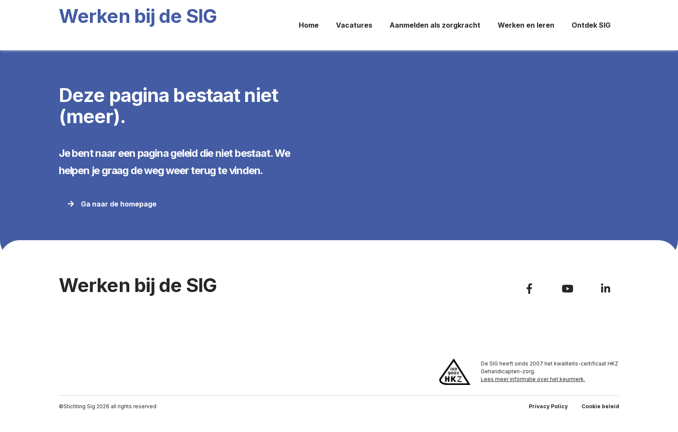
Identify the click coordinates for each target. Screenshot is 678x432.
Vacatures (354, 25)
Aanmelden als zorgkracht (435, 25)
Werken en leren (526, 25)
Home (309, 25)
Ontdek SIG (591, 25)
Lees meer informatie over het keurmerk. (533, 379)
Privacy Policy (548, 406)
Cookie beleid (600, 406)
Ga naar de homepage (112, 204)
